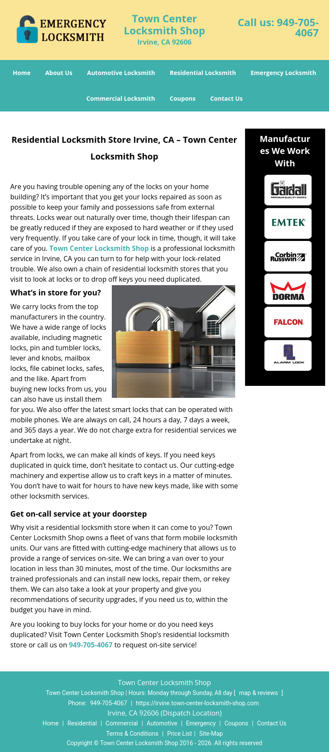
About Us (58, 73)
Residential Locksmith (203, 73)
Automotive (162, 723)
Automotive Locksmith (121, 73)
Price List (179, 733)
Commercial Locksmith (121, 98)
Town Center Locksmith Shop (99, 248)
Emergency (200, 723)
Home (21, 73)
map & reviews (259, 692)
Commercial (122, 723)
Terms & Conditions (132, 733)
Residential (82, 723)
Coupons (182, 98)
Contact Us (226, 98)
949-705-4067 (298, 27)
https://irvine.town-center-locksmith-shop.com (197, 703)
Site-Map (211, 733)
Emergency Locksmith (283, 73)
